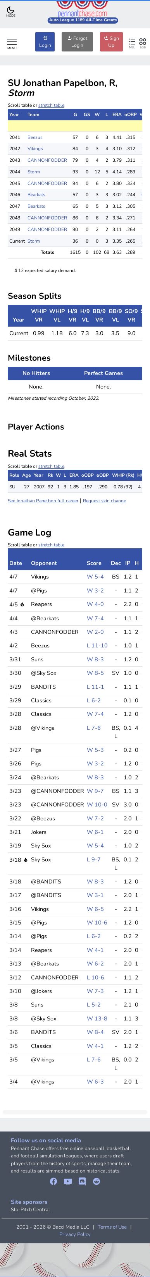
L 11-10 (97, 645)
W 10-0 (97, 804)
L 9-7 (94, 859)
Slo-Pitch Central (30, 1209)
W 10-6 (97, 922)
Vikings (35, 149)
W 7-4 (95, 618)
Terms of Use (112, 1227)
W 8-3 (95, 659)
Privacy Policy (75, 1234)
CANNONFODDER (47, 160)
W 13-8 (97, 1018)
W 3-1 (95, 895)
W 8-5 (95, 673)
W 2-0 (95, 632)
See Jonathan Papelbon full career (43, 501)
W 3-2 (95, 590)
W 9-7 (95, 791)
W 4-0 (95, 604)
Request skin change (104, 501)
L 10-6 (95, 977)
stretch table (51, 105)
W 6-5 (95, 909)
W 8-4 (95, 1032)
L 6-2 (94, 700)
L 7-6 (94, 728)
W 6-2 (95, 963)
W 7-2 (95, 818)
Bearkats (36, 195)
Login (45, 41)
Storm (34, 172)
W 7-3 (95, 991)
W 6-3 (95, 1081)
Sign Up (111, 41)
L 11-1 (95, 687)
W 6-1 (95, 832)
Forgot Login (77, 41)
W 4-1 (95, 950)
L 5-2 (94, 1004)
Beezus (35, 137)
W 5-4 (95, 576)
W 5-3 (95, 750)
